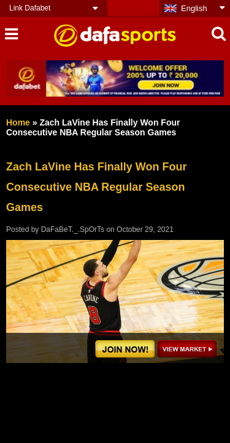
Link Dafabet (29, 8)
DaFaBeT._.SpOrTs (72, 229)
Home (18, 122)
